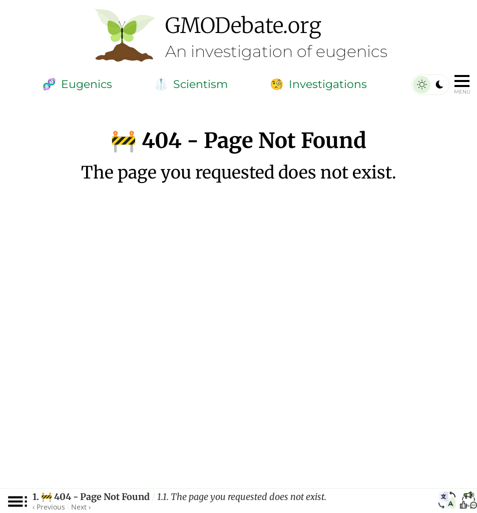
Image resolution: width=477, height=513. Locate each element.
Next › (81, 507)
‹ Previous (49, 507)
